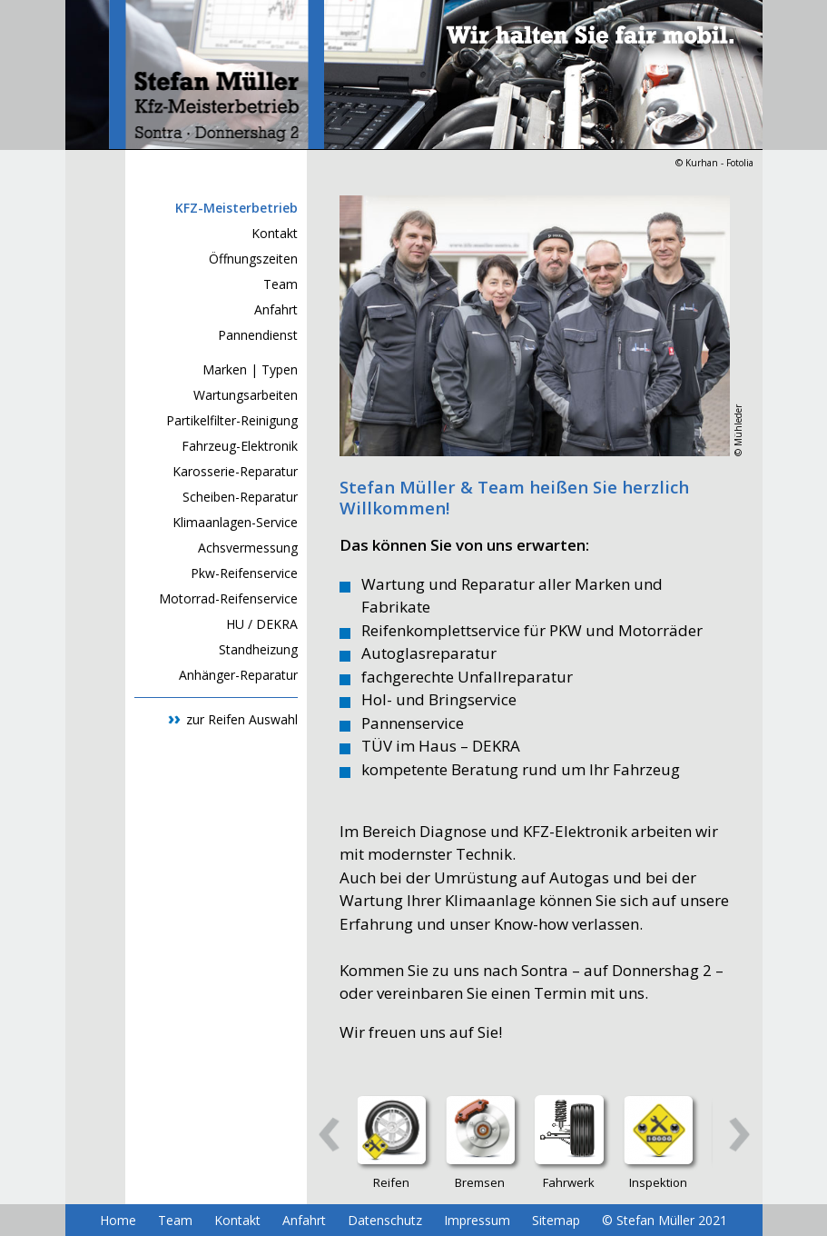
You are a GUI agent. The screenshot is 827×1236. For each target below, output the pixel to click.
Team (280, 284)
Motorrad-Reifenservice (228, 598)
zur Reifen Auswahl (242, 719)
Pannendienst (258, 335)
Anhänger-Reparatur (238, 674)
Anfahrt (276, 309)
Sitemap (556, 1220)
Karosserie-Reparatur (235, 471)
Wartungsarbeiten (245, 395)
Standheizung (258, 649)
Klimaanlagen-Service (235, 522)
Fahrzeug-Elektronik (240, 445)
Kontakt (274, 233)
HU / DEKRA (262, 624)
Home (118, 1220)
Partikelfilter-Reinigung (232, 420)
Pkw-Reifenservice (244, 573)
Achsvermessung (248, 547)
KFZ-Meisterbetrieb (236, 207)
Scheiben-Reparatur (240, 496)
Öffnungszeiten (253, 258)
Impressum (477, 1220)
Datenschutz (385, 1220)
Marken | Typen (250, 369)
